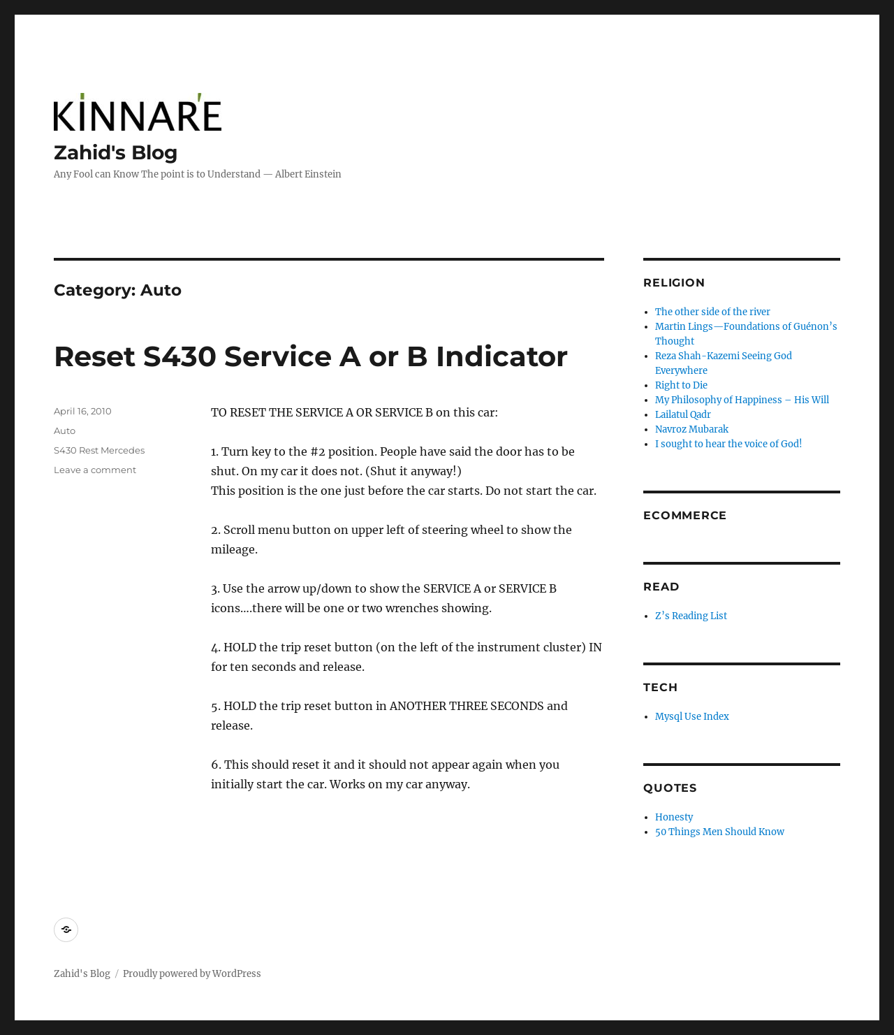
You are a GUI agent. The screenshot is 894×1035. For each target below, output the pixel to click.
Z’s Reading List (691, 616)
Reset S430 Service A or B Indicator (311, 356)
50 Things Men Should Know (719, 832)
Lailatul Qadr (683, 415)
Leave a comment (95, 469)
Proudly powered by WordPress (192, 974)
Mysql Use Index (692, 717)
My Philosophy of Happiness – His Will (742, 400)
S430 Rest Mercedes (99, 450)
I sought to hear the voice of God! (729, 444)
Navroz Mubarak (691, 429)
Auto (64, 430)
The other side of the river (712, 312)
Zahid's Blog (116, 152)
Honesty (674, 817)
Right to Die (681, 385)
